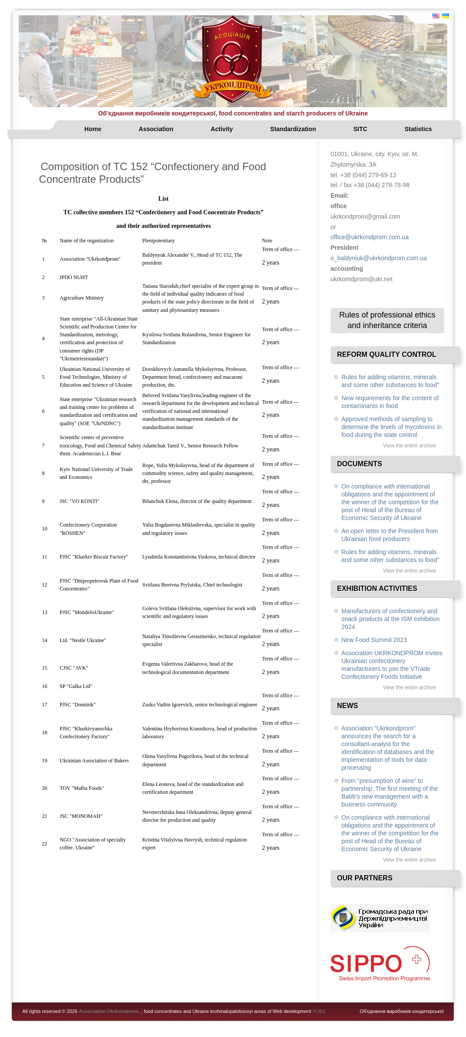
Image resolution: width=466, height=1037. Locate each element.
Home (92, 129)
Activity (222, 129)
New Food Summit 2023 (374, 639)
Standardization (293, 129)
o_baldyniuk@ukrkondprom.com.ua (378, 258)
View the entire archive (409, 446)
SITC (360, 129)
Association (156, 129)
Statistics (418, 129)
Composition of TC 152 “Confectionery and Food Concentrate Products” (152, 173)
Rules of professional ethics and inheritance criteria (387, 320)
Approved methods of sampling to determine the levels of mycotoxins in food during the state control (391, 426)
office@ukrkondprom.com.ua (369, 237)
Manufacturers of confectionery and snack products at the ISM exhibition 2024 (390, 619)
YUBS (319, 1011)
